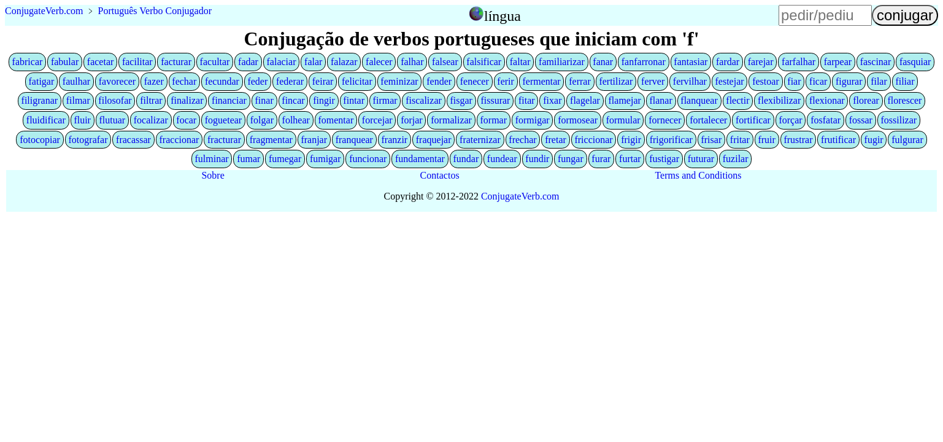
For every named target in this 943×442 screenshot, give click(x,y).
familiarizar (562, 61)
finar (264, 100)
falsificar (483, 61)
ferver (652, 81)
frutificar (838, 139)
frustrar (797, 139)
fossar (860, 120)
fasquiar (915, 61)
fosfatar (825, 120)
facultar (215, 61)
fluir (82, 120)
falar (313, 61)
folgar (262, 120)
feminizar (399, 81)
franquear (354, 139)
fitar (526, 100)
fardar (727, 61)
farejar (761, 61)
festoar (765, 81)
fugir (873, 139)
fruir (766, 139)
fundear (502, 158)
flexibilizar (779, 100)
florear (866, 100)
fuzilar (736, 158)
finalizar (187, 100)
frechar (522, 139)
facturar (176, 61)
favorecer (117, 81)
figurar (849, 81)
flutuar (112, 120)
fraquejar (434, 139)
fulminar (211, 158)
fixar (552, 100)
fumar (248, 158)
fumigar (325, 158)
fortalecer (708, 120)
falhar (412, 61)
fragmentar (271, 139)
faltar (520, 61)
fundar (466, 158)
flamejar (625, 100)
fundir (537, 158)
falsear (445, 61)
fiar (794, 81)
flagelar (585, 100)
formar (493, 120)
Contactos (440, 175)
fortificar (753, 120)
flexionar (827, 100)
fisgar (461, 100)
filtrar (151, 100)
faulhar (76, 81)
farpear (838, 61)
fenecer (474, 81)
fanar (603, 61)
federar (290, 81)
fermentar (541, 81)
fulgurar (907, 139)
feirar (323, 81)
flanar (660, 100)
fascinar (875, 61)
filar (879, 81)
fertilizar (616, 81)
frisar (711, 139)
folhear (296, 120)
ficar (818, 81)
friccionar (593, 139)
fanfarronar (644, 61)
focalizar (151, 120)
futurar (701, 158)
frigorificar (671, 139)
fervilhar (690, 81)
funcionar (368, 158)
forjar (412, 120)
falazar (344, 61)
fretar (555, 139)
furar (600, 158)
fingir (324, 100)
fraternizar (480, 139)
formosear (578, 120)
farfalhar (798, 61)
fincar (293, 100)
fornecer (665, 120)
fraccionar (179, 139)
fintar (353, 100)
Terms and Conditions (698, 175)
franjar (314, 139)
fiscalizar (424, 100)
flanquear (698, 100)
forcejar (377, 120)
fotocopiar (40, 139)
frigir (631, 139)
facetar (100, 61)
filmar (78, 100)
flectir (737, 100)
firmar (385, 100)
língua (502, 16)
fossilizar (899, 120)
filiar (904, 81)
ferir (505, 81)
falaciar (281, 61)
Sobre (212, 175)
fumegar (285, 158)
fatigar (42, 81)
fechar (184, 81)
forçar (790, 120)
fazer (154, 81)
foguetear (223, 120)
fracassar (133, 139)
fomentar (335, 120)
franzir (395, 139)
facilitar (137, 61)
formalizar (451, 120)
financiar (229, 100)
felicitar (357, 81)
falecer (379, 61)
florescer (904, 100)
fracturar (224, 139)
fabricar (27, 61)
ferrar (580, 81)
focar (186, 120)
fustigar (664, 158)
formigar (532, 120)
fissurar (495, 100)
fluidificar (46, 120)
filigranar (39, 100)
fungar (570, 158)
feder (257, 81)
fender (439, 81)
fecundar (222, 81)
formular (623, 120)
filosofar (114, 100)
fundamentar (420, 158)
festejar (729, 81)
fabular (65, 61)
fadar (248, 61)
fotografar (88, 139)
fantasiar (690, 61)
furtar (630, 158)
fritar (740, 139)
